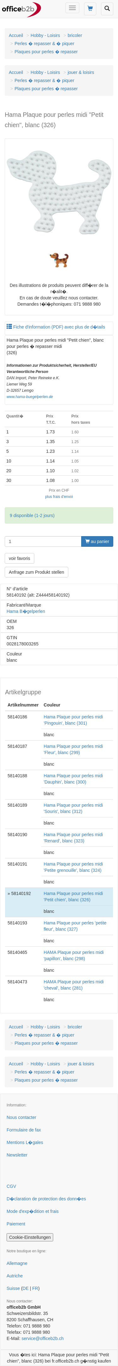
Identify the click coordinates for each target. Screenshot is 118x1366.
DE (26, 1288)
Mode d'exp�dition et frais (33, 1211)
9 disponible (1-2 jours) (32, 515)
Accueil (16, 35)
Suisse (13, 1288)
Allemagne (17, 1263)
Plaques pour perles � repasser (46, 51)
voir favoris (19, 558)
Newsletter (17, 1154)
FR (35, 1288)
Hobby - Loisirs (45, 35)
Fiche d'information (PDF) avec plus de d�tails (56, 326)
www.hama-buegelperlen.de (30, 397)
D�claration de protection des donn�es (46, 1198)
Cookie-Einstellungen (30, 1237)
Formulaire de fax (24, 1129)
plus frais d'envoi (59, 496)
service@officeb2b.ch (42, 1338)
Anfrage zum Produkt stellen (36, 572)
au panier (97, 541)
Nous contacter (21, 1117)
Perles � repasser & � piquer (44, 43)
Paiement (16, 1223)
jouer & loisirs (81, 72)
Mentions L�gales (25, 1142)
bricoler (75, 35)
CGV (11, 1186)
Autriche (15, 1275)
